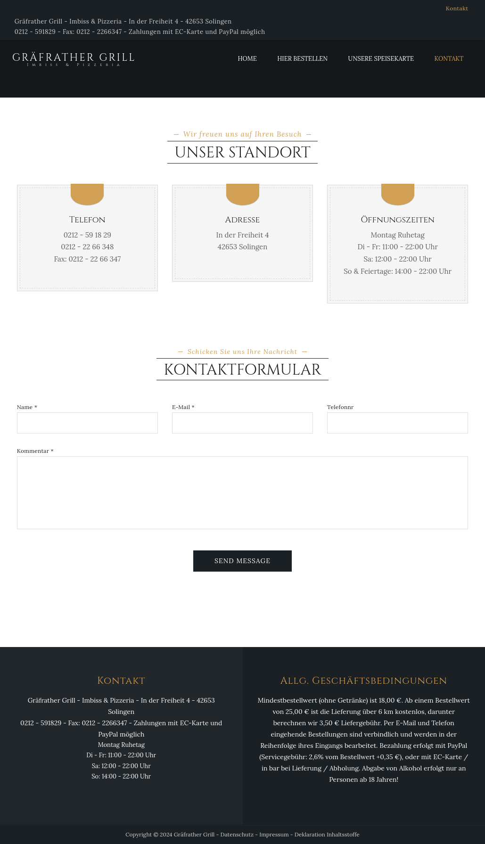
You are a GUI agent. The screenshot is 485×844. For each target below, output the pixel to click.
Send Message (242, 561)
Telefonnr (340, 407)
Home (247, 59)
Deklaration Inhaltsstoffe (327, 834)
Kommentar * (35, 451)
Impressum (273, 834)
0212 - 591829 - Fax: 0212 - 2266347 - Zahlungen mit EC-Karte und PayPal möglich (140, 32)
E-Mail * (183, 407)
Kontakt (457, 8)
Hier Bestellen (302, 59)
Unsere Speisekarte (381, 59)
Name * (27, 407)
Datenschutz (237, 834)
